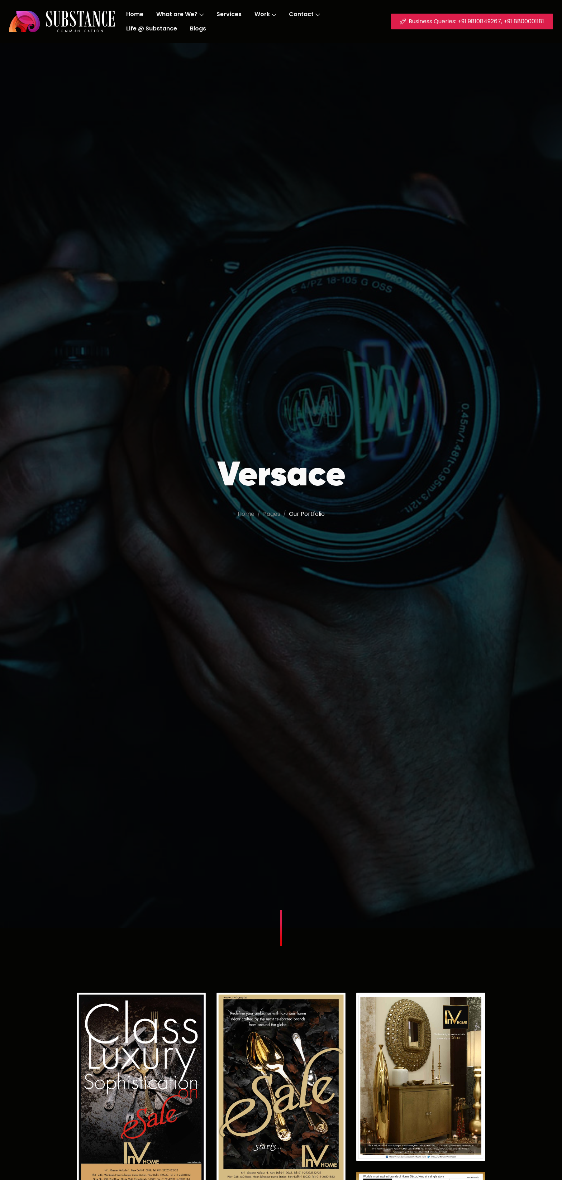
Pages (271, 514)
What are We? (180, 14)
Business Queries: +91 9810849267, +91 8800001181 (472, 21)
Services (229, 14)
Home (134, 14)
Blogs (198, 28)
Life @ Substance (151, 28)
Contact (304, 14)
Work (265, 14)
